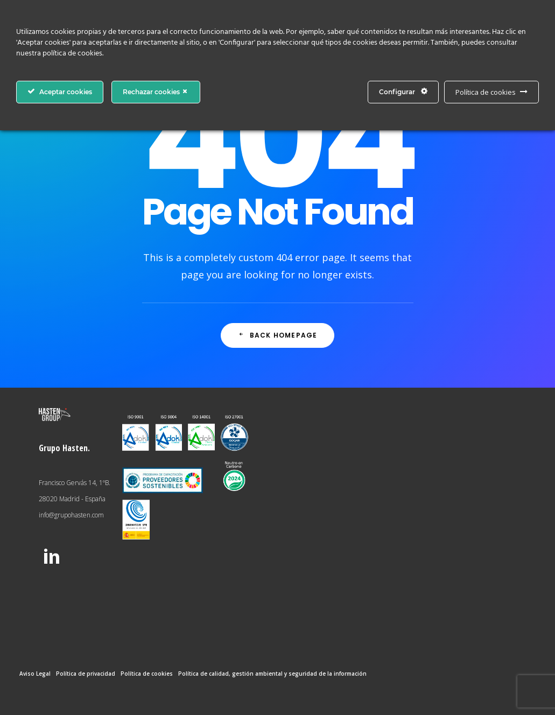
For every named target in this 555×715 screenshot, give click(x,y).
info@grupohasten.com (71, 515)
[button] (52, 563)
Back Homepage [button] (278, 335)
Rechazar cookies (156, 91)
